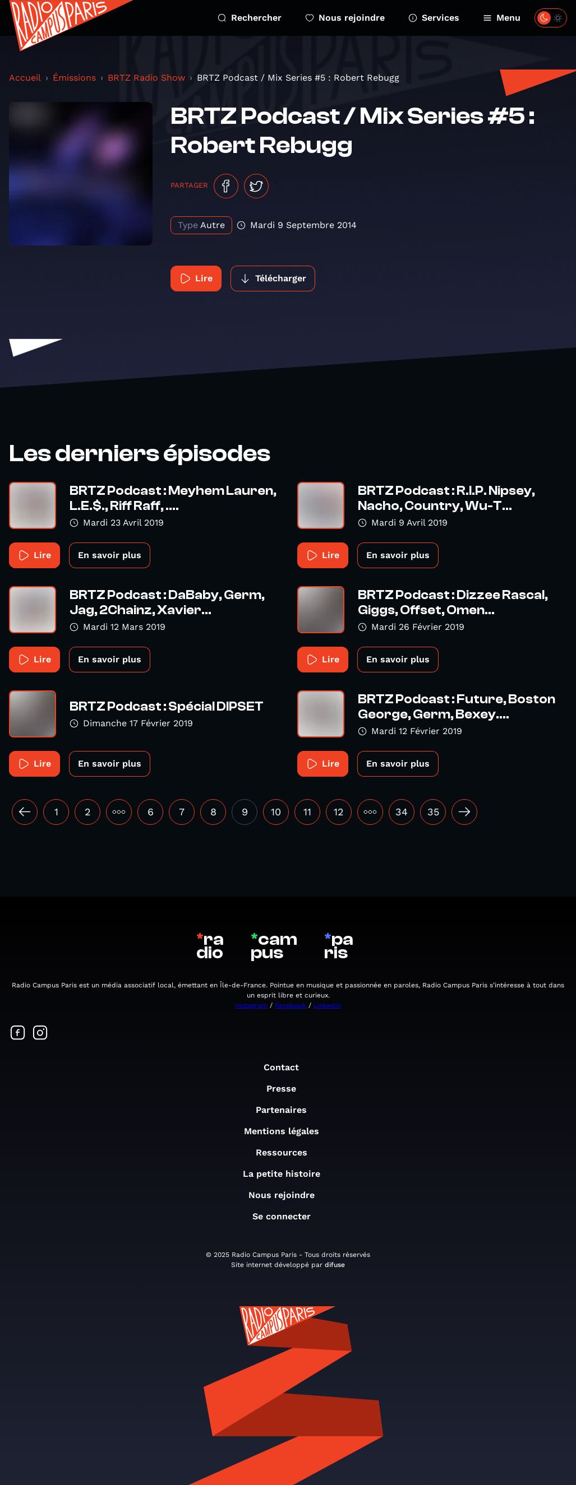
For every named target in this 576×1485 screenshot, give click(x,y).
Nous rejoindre (345, 17)
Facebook (290, 1005)
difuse (335, 1265)
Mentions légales (287, 1131)
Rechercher (250, 17)
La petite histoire (287, 1173)
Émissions (74, 77)
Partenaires (287, 1110)
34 (401, 812)
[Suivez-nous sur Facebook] (18, 1033)
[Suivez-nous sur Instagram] (40, 1033)
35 (433, 812)
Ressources (287, 1152)
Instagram (251, 1005)
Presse (286, 1088)
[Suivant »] (464, 812)
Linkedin (327, 1005)
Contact (287, 1067)
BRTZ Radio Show (146, 77)
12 (339, 812)
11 (307, 812)
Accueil (25, 77)
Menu (501, 17)
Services (433, 17)
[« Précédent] (24, 812)
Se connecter (287, 1216)
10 (276, 812)
